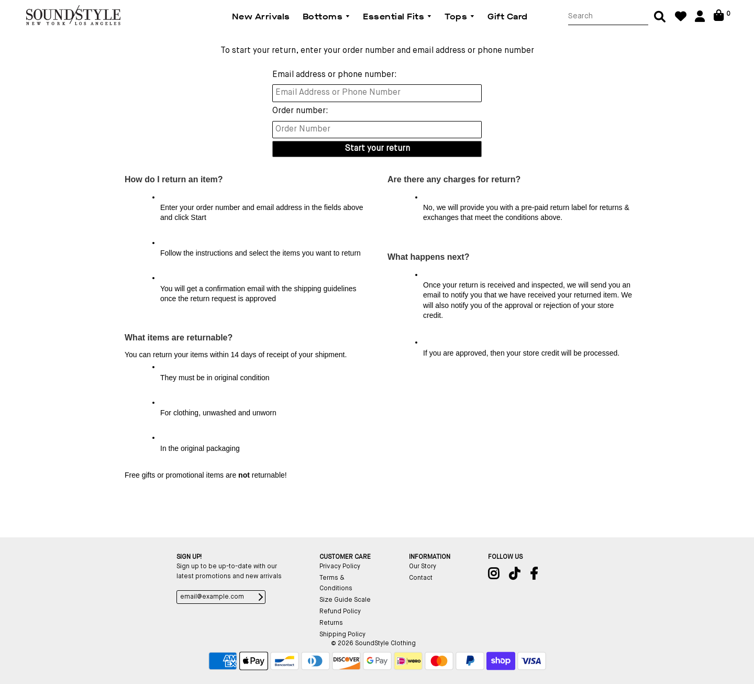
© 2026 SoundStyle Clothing (373, 644)
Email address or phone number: (334, 75)
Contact (421, 578)
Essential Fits (397, 16)
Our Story (422, 567)
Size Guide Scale (345, 600)
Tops (460, 16)
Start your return (377, 149)
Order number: (300, 111)
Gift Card (507, 16)
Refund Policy (340, 612)
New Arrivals (261, 16)
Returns (331, 623)
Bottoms (327, 16)
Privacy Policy (339, 567)
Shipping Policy (342, 635)
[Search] (608, 16)
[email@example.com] (220, 597)
